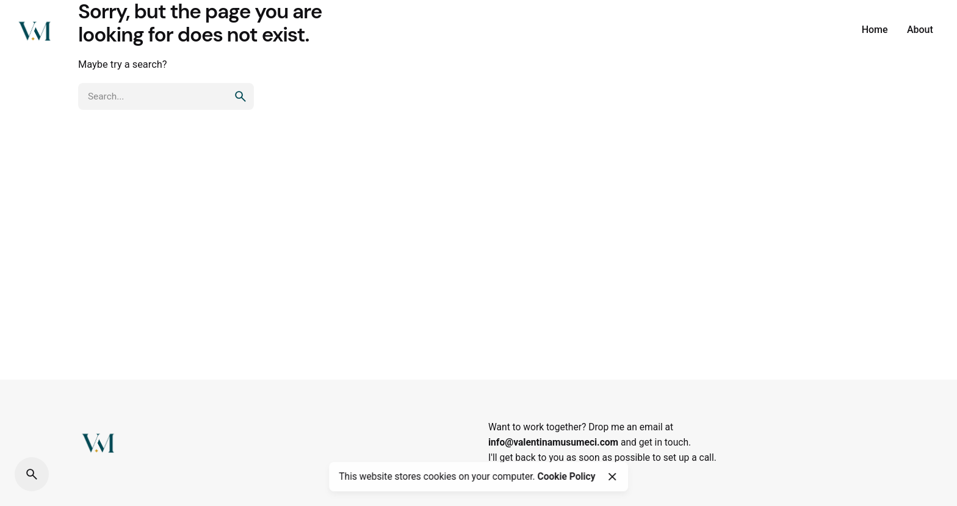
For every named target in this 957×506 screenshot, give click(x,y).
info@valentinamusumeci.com (553, 442)
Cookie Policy (566, 476)
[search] (240, 96)
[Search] (32, 474)
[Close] (612, 476)
